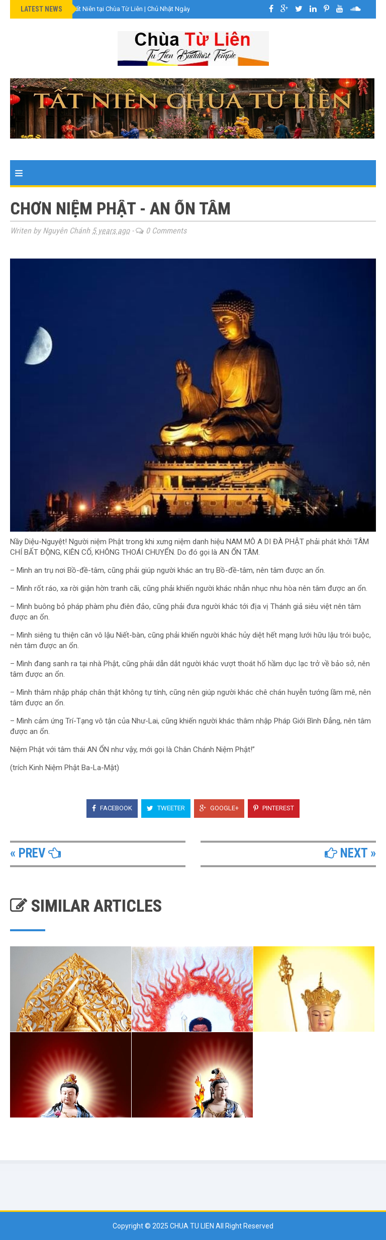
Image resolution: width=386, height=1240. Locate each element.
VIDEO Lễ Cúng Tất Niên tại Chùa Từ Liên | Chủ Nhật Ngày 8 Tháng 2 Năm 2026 (136, 9)
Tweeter (166, 808)
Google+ (219, 808)
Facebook (112, 808)
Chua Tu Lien (193, 1226)
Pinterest (273, 808)
